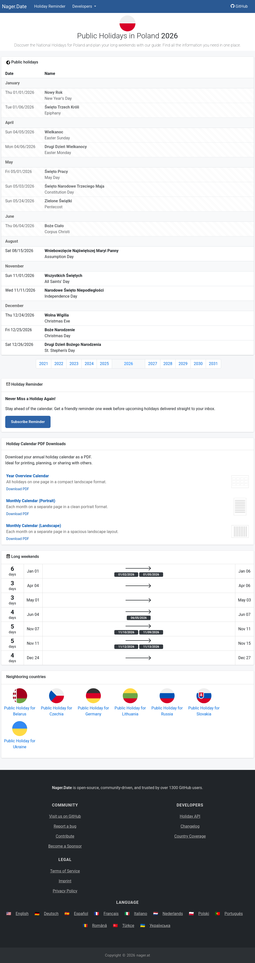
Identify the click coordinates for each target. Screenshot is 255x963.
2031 (213, 363)
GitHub (239, 6)
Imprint (65, 881)
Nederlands (173, 913)
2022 (58, 363)
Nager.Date (14, 6)
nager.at (143, 955)
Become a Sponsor (65, 846)
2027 (152, 363)
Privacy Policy (65, 891)
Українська (160, 925)
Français (111, 913)
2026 (128, 363)
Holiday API (190, 816)
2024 (89, 363)
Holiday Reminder (49, 6)
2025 (104, 363)
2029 (183, 363)
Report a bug (65, 826)
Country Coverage (190, 836)
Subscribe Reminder (28, 422)
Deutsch (51, 913)
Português (234, 913)
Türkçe (128, 925)
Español (81, 913)
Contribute (65, 836)
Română (99, 925)
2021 (43, 363)
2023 (73, 363)
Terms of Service (65, 871)
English (22, 913)
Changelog (190, 826)
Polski (203, 913)
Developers (82, 6)
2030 (198, 363)
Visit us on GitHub (65, 816)
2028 (167, 363)
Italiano (140, 913)
